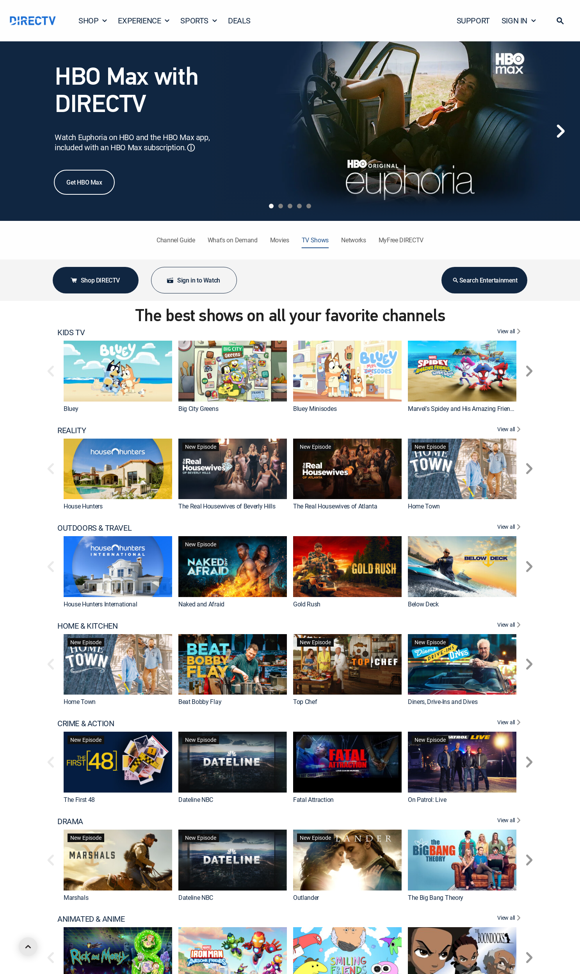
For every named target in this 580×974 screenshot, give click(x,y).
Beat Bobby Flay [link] (199, 701)
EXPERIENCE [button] (144, 20)
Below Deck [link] (423, 604)
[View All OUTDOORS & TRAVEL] (510, 528)
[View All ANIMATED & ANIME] (510, 919)
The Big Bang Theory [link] (435, 897)
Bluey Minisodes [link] (314, 408)
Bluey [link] (71, 408)
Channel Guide (176, 240)
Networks (353, 240)
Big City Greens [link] (198, 408)
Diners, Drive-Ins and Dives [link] (442, 701)
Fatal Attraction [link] (313, 799)
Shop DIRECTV (95, 280)
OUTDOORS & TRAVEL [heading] (94, 528)
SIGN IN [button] (519, 20)
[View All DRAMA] (510, 821)
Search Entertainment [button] (485, 280)
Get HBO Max (84, 182)
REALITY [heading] (71, 430)
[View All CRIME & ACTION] (510, 723)
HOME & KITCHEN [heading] (87, 626)
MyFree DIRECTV (401, 240)
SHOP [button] (93, 20)
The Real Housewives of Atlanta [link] (335, 506)
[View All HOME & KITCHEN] (510, 626)
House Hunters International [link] (100, 604)
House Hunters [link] (83, 506)
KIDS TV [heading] (71, 332)
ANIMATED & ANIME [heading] (91, 919)
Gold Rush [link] (306, 604)
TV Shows (315, 240)
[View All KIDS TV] (510, 332)
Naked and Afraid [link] (201, 604)
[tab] (271, 206)
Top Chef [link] (305, 701)
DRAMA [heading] (70, 821)
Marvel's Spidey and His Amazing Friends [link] (462, 408)
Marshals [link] (76, 897)
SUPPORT (473, 20)
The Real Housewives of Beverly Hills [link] (226, 506)
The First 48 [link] (79, 799)
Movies (279, 240)
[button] (560, 20)
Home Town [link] (424, 506)
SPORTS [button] (199, 20)
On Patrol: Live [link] (427, 799)
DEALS (239, 20)
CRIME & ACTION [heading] (85, 723)
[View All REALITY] (510, 430)
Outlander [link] (306, 897)
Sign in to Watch (193, 280)
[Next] (560, 131)
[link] (118, 371)
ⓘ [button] (191, 147)
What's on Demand (233, 240)
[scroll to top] (28, 946)
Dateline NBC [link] (195, 799)
